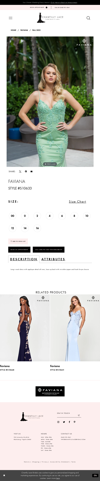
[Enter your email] (69, 415)
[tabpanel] (50, 101)
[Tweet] (20, 171)
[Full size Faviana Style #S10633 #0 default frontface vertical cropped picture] (50, 101)
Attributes (53, 259)
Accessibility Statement (59, 462)
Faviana (24, 30)
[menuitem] (58, 422)
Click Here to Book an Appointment (64, 2)
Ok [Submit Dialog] (95, 475)
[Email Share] (31, 171)
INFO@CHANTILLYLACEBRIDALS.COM (73, 439)
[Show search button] (88, 18)
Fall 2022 (36, 30)
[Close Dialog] (4, 475)
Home (13, 30)
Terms (73, 462)
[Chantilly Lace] (50, 18)
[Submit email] (79, 415)
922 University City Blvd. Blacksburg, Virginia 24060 (22, 438)
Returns (27, 462)
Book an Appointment (19, 249)
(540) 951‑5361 (66, 437)
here (58, 478)
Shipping (35, 462)
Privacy (45, 462)
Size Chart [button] (77, 201)
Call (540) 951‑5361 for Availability (48, 249)
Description (24, 259)
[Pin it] (26, 171)
